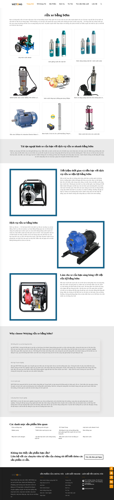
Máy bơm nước (87, 421)
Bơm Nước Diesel (44, 472)
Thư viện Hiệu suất (82, 4)
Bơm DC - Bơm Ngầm (46, 477)
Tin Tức (70, 4)
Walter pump (15, 415)
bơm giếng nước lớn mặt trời (57, 61)
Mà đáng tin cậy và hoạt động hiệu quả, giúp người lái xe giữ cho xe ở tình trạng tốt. (70, 416)
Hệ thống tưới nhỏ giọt (41, 412)
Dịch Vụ (62, 4)
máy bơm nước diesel (24, 57)
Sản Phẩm (52, 4)
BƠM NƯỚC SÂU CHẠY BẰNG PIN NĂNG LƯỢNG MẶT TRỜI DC (30, 97)
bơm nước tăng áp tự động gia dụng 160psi (57, 98)
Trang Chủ (30, 4)
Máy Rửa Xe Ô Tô (45, 467)
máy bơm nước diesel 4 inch (91, 412)
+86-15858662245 (89, 469)
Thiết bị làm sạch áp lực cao (43, 415)
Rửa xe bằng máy (17, 412)
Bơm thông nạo (87, 415)
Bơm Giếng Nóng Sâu (46, 475)
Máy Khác (42, 480)
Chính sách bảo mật (89, 496)
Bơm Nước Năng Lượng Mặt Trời (48, 465)
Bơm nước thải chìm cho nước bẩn (89, 134)
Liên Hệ (94, 4)
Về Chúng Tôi (41, 4)
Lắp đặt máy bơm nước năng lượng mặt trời (45, 422)
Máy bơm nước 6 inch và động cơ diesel (68, 422)
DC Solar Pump (63, 412)
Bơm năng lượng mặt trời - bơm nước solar (89, 61)
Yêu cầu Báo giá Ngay (94, 441)
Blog (97, 496)
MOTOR (42, 470)
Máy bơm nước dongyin (18, 421)
